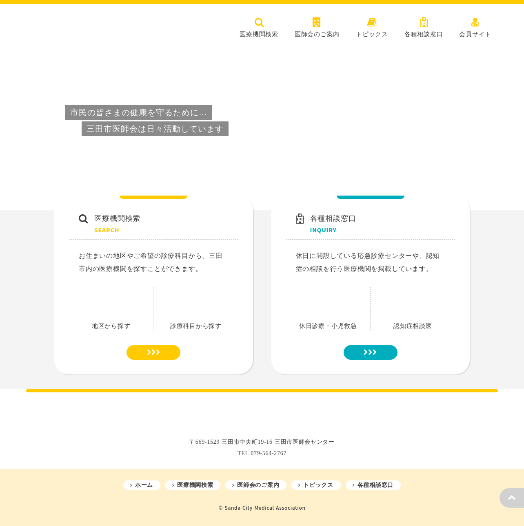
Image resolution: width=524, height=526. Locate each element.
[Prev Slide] (18, 129)
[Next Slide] (506, 129)
